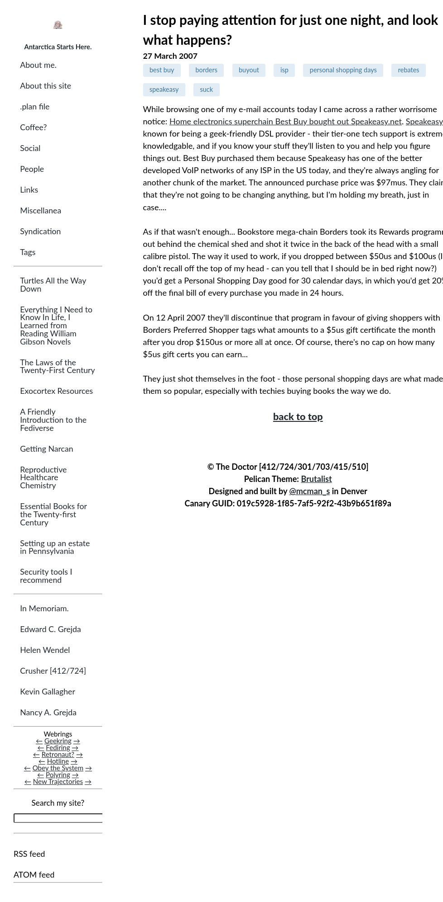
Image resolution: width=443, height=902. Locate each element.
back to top (298, 416)
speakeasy (164, 89)
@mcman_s (309, 491)
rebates (408, 70)
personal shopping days (343, 70)
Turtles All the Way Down (53, 284)
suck (206, 89)
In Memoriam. (44, 608)
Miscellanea (40, 210)
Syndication (40, 231)
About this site (45, 85)
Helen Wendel (45, 650)
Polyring (58, 775)
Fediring (58, 747)
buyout (249, 70)
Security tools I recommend (46, 576)
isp (284, 70)
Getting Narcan (46, 448)
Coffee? (33, 127)
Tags (27, 252)
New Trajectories (58, 782)
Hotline (58, 761)
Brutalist (316, 479)
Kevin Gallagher (47, 691)
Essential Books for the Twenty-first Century (53, 514)
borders (206, 70)
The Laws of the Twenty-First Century (57, 366)
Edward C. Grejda (50, 629)
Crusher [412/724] (53, 670)
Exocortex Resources (56, 391)
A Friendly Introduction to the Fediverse (53, 419)
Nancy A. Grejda (48, 712)
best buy (161, 70)
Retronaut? (58, 754)
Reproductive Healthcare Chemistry (43, 477)
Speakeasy (424, 121)
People (32, 169)
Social (30, 148)
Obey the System (58, 768)
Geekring (58, 741)
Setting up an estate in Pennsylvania (55, 547)
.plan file (34, 106)
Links (29, 189)
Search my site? (57, 803)
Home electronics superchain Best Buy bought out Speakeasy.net (285, 121)
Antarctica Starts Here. (57, 47)
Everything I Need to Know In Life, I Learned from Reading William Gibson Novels (56, 325)
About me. (38, 65)
